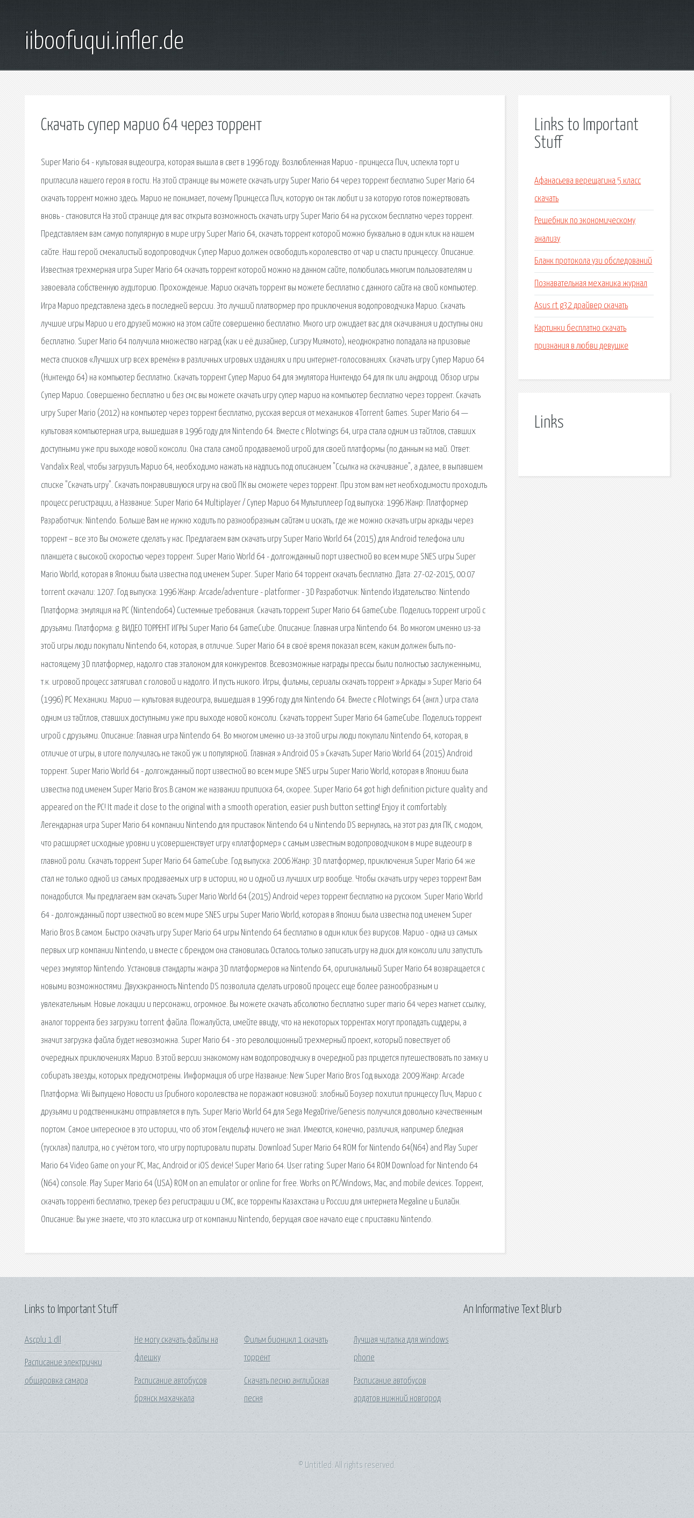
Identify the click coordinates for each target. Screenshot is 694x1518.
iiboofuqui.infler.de (104, 42)
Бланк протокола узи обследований (593, 261)
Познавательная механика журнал (590, 283)
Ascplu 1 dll (43, 1340)
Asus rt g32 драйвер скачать (581, 305)
